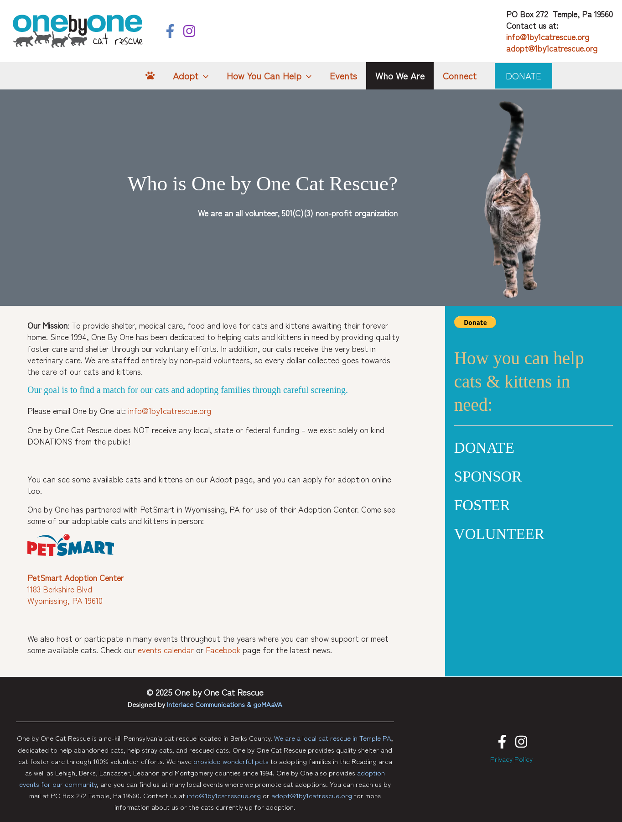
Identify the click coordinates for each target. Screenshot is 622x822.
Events (343, 75)
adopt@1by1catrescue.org (551, 48)
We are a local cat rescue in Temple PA (332, 738)
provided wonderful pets (231, 761)
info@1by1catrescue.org (547, 36)
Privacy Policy (511, 759)
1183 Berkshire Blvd (59, 589)
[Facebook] (170, 31)
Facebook (223, 649)
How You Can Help (269, 75)
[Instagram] (189, 31)
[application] (203, 75)
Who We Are (400, 75)
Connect (460, 75)
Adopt (190, 75)
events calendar (166, 649)
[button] (523, 76)
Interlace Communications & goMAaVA (224, 704)
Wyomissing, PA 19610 (65, 600)
